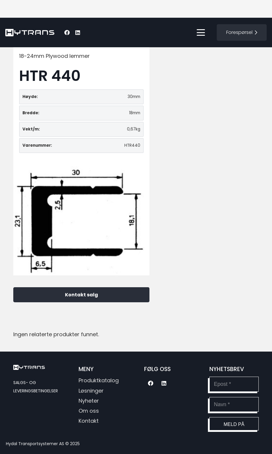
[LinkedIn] (77, 32)
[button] (201, 32)
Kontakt (89, 420)
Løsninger (91, 390)
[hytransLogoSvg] (29, 32)
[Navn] (234, 404)
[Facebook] (67, 32)
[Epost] (234, 384)
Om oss (89, 410)
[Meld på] (234, 423)
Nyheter (89, 400)
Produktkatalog (99, 380)
